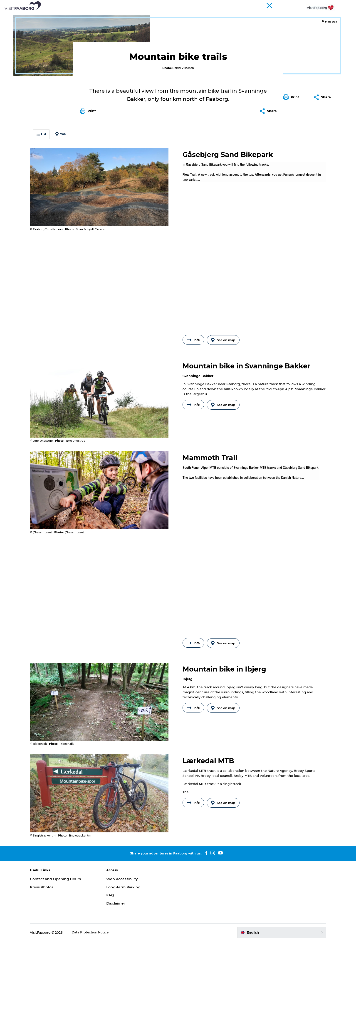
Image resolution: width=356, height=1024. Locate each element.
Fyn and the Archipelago (321, 4)
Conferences (292, 4)
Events (268, 15)
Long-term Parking (128, 969)
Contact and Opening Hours (63, 961)
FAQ (114, 978)
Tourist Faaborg (268, 4)
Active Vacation (212, 15)
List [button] (48, 221)
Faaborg (25, 29)
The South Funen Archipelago (166, 15)
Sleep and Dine (95, 15)
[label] (251, 259)
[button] (292, 205)
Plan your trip (244, 15)
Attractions (124, 15)
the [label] (244, 560)
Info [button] (193, 427)
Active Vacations (48, 29)
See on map (224, 427)
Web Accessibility (126, 961)
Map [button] (68, 221)
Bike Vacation (76, 29)
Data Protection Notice (98, 1015)
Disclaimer (119, 986)
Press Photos (49, 969)
